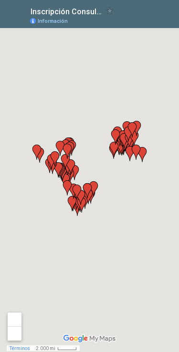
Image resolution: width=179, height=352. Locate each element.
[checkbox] (110, 10)
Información (53, 21)
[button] (114, 149)
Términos (20, 348)
